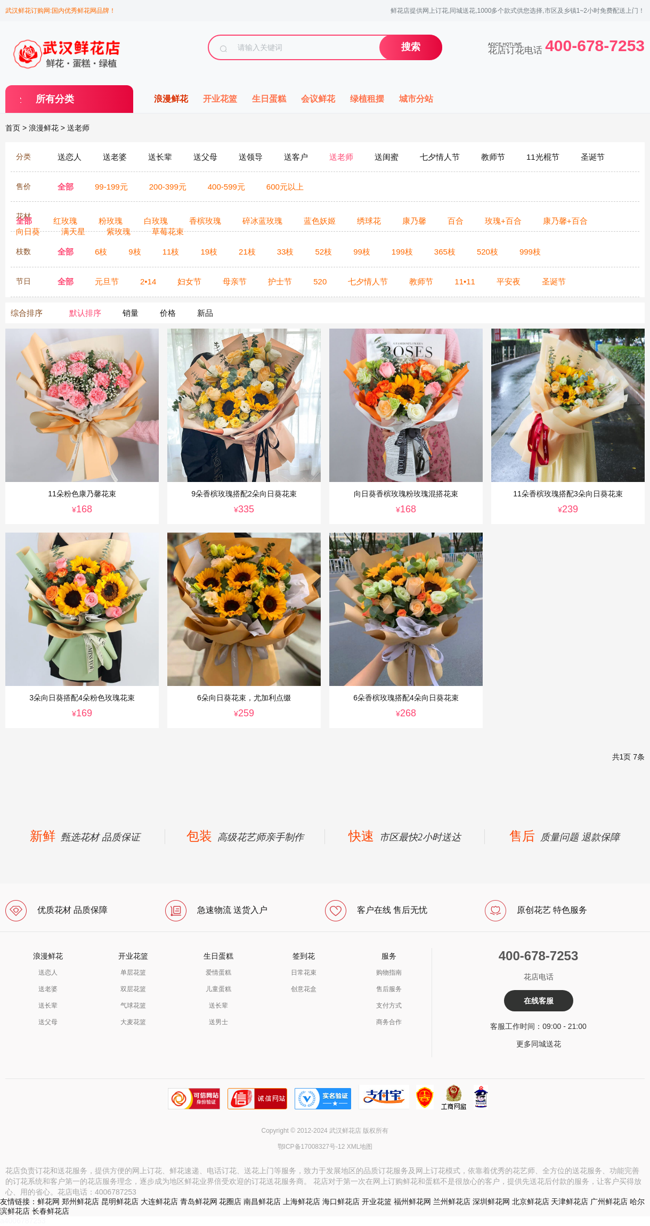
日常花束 (303, 972)
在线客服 (539, 1000)
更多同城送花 (538, 1044)
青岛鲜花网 (198, 1201)
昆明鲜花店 (120, 1201)
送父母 (48, 1022)
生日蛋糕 (269, 98)
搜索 (410, 47)
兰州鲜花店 (451, 1201)
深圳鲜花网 (491, 1201)
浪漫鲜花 (171, 98)
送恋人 (48, 972)
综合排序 (27, 312)
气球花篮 (133, 1005)
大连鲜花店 (159, 1201)
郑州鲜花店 (80, 1201)
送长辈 (48, 1005)
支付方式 (389, 1005)
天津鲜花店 (569, 1201)
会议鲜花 (318, 98)
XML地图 (360, 1146)
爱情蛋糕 (218, 972)
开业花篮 (220, 98)
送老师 (78, 128)
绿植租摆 (367, 98)
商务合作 (389, 1022)
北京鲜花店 (530, 1201)
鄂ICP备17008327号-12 (311, 1146)
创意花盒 (303, 989)
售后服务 (389, 989)
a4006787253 (23, 1220)
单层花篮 (133, 972)
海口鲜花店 (341, 1201)
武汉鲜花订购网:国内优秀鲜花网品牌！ (60, 10)
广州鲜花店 (609, 1201)
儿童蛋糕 (218, 989)
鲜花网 (48, 1201)
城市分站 (416, 98)
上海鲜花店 (301, 1201)
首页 (12, 128)
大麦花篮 (133, 1022)
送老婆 (48, 989)
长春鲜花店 (50, 1211)
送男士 (218, 1022)
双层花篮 (133, 989)
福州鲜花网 (412, 1201)
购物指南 (389, 972)
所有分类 (55, 99)
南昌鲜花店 (262, 1201)
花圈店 (230, 1201)
